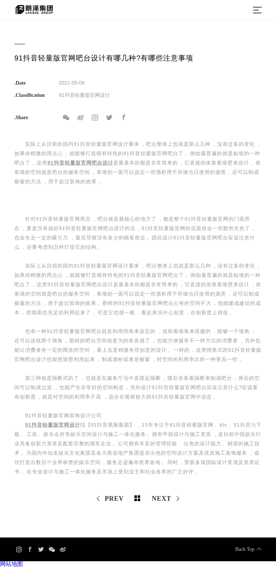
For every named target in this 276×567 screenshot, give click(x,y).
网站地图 (11, 564)
